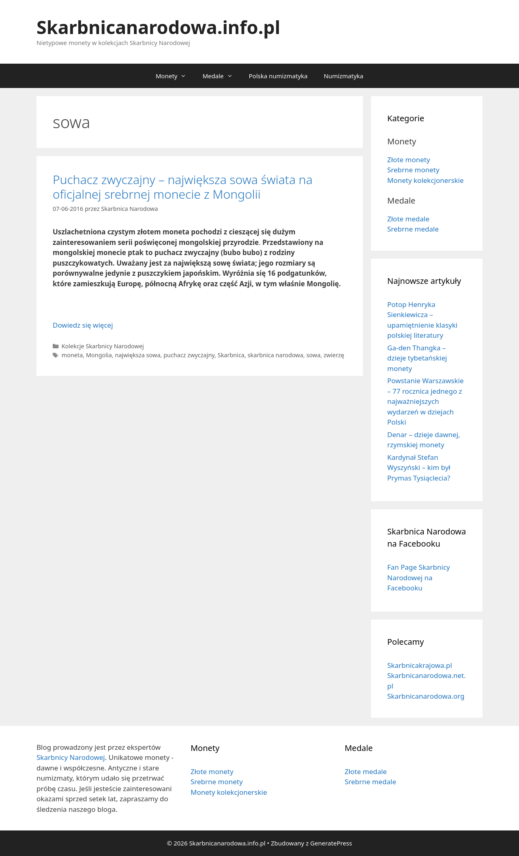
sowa (313, 355)
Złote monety (408, 159)
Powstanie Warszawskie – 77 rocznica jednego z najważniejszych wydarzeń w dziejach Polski (425, 401)
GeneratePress (331, 843)
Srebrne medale (413, 229)
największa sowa (137, 355)
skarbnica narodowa (275, 355)
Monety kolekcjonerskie (425, 180)
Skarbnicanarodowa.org (425, 696)
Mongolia (99, 355)
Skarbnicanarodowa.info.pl (158, 27)
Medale (221, 76)
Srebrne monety (413, 169)
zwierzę (334, 355)
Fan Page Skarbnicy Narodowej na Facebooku (418, 577)
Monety (175, 76)
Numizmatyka (343, 76)
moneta (72, 355)
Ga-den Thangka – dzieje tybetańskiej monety (417, 358)
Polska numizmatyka (278, 76)
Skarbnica (231, 355)
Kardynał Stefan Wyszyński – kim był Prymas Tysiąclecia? (418, 468)
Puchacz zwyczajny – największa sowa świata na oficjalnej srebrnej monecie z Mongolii (183, 186)
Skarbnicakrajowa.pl (419, 665)
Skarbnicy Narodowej (70, 757)
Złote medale (408, 218)
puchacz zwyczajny (188, 355)
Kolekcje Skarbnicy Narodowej (103, 346)
